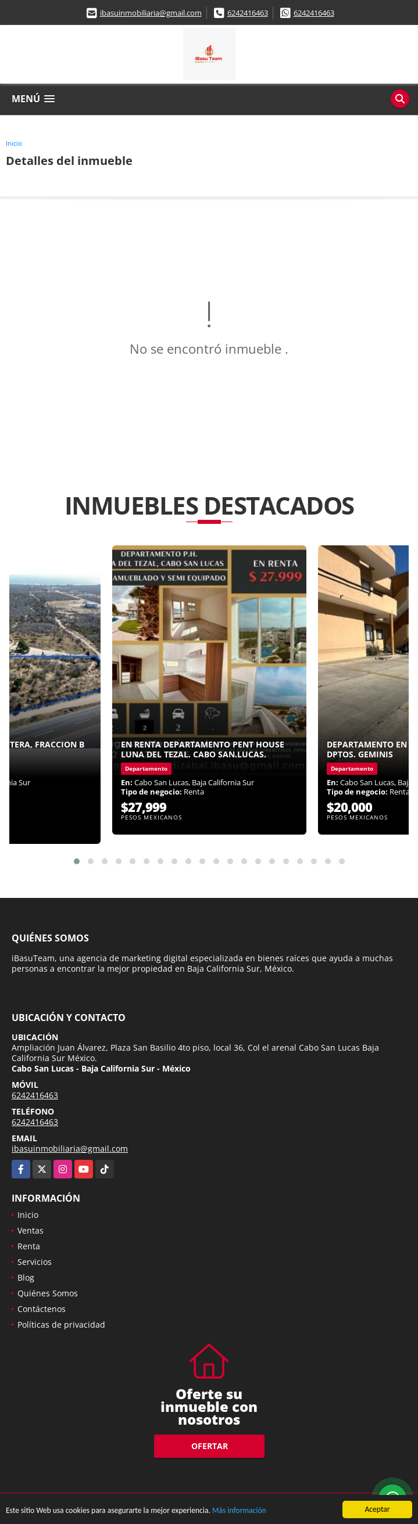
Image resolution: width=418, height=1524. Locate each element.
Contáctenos (41, 1308)
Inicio (14, 143)
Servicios (34, 1261)
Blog (25, 1277)
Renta (28, 1246)
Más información (240, 1511)
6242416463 (247, 13)
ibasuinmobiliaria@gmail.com (151, 13)
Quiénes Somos (47, 1293)
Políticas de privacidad (61, 1324)
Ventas (30, 1230)
